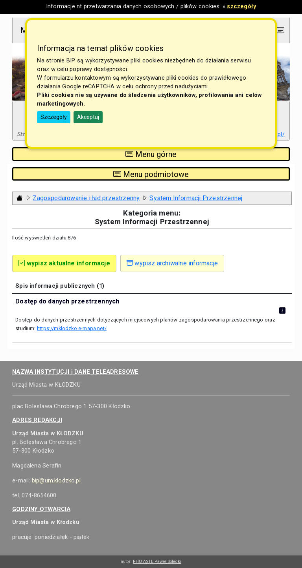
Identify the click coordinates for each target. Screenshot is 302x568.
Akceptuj (88, 117)
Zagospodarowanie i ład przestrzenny (86, 198)
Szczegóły (54, 117)
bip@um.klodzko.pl (56, 480)
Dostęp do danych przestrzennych (67, 301)
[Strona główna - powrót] (20, 198)
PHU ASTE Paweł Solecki (157, 561)
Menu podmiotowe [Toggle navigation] (151, 174)
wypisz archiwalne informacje (172, 263)
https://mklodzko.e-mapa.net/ (72, 328)
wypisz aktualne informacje (64, 263)
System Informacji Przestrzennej (195, 198)
